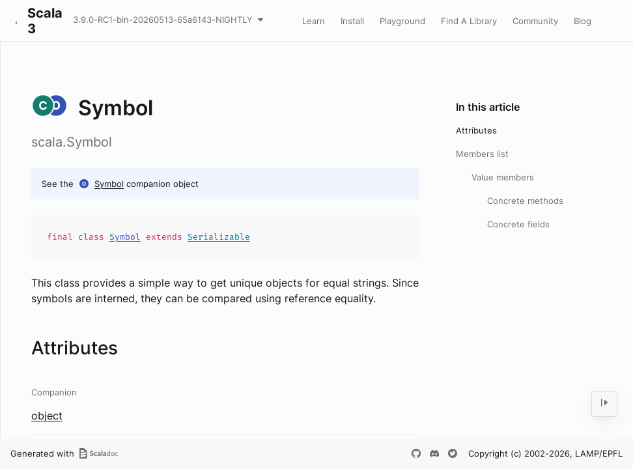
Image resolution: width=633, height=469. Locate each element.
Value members (502, 177)
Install (352, 21)
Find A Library (469, 21)
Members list (482, 154)
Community (535, 21)
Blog (582, 21)
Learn (313, 21)
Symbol (109, 183)
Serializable (219, 236)
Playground (402, 21)
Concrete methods (525, 200)
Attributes (476, 130)
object (47, 415)
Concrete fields (518, 224)
